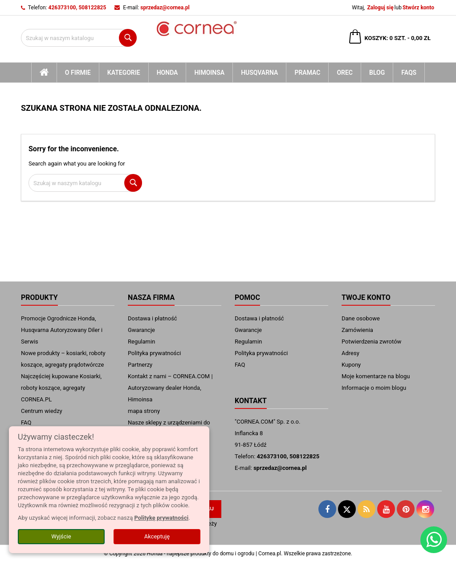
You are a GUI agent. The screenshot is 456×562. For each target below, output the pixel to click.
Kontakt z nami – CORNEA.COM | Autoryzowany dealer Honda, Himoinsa (170, 388)
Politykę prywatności (161, 517)
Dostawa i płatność (152, 318)
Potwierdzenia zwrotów (371, 341)
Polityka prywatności (154, 353)
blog (377, 72)
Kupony (351, 364)
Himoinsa (209, 72)
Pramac (307, 72)
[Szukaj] (79, 38)
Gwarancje (141, 330)
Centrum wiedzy (41, 411)
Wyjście (61, 536)
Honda (167, 72)
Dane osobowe (361, 318)
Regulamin (141, 341)
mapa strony (144, 411)
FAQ (26, 422)
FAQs (408, 72)
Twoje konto (366, 297)
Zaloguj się (380, 7)
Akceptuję (157, 536)
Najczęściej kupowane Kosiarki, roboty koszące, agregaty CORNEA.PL (61, 388)
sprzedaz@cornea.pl (164, 7)
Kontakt (251, 400)
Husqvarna (259, 72)
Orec (345, 72)
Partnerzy (140, 364)
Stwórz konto (418, 7)
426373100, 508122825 (77, 7)
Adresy (350, 353)
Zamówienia (357, 330)
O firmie (78, 72)
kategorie (123, 72)
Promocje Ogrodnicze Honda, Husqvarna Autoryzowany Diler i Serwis (61, 330)
